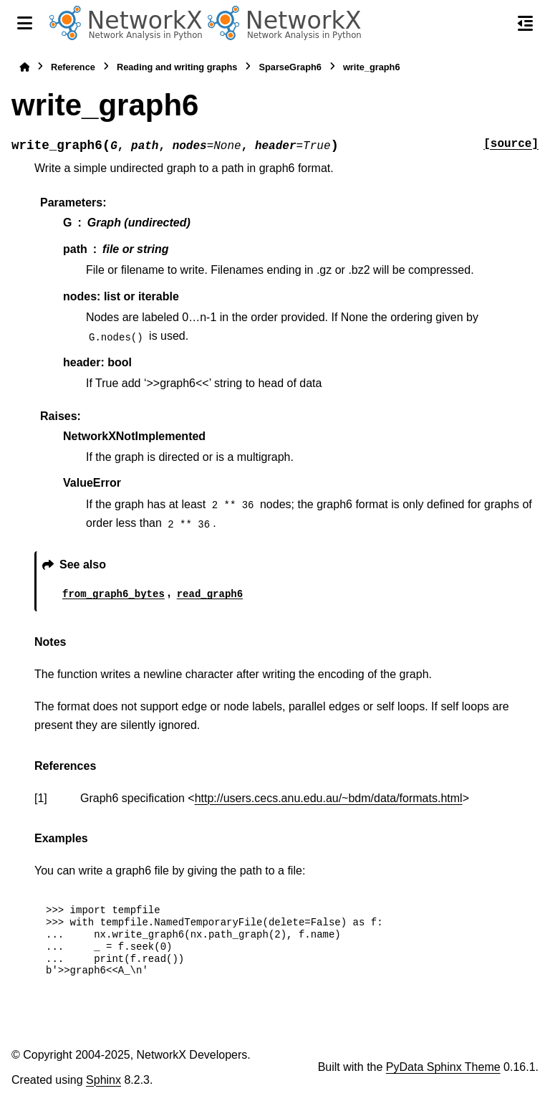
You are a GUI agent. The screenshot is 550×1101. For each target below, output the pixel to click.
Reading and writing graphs (177, 67)
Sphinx (103, 1080)
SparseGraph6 (290, 67)
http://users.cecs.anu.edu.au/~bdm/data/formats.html (329, 798)
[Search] (495, 23)
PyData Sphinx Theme (443, 1067)
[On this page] (525, 23)
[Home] (24, 67)
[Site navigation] (24, 23)
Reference (73, 67)
